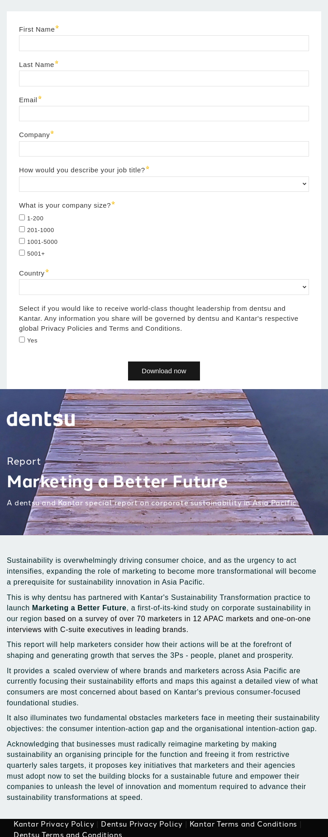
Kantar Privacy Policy (54, 824)
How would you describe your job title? (82, 170)
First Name (37, 29)
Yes (32, 340)
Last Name (36, 64)
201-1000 (40, 230)
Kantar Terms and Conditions (243, 824)
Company (34, 134)
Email (28, 100)
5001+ (36, 253)
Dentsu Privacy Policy (142, 824)
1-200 (35, 218)
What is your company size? (65, 205)
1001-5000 (42, 241)
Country (32, 273)
